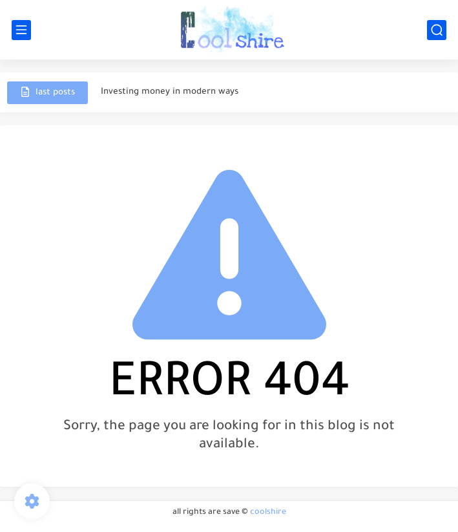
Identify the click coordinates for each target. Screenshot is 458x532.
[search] (436, 30)
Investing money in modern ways (169, 92)
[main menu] (21, 30)
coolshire (268, 512)
